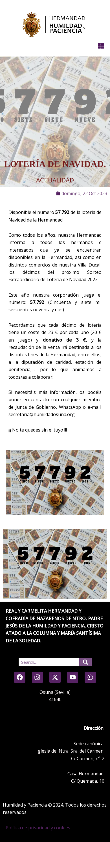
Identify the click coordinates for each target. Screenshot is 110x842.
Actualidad (55, 180)
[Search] (85, 662)
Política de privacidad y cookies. (38, 828)
